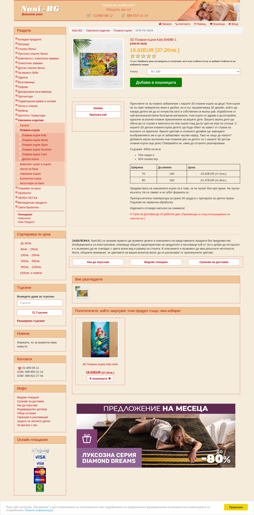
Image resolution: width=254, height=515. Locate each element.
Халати (24, 125)
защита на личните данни (33, 421)
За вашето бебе (28, 72)
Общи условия (26, 413)
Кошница (217, 24)
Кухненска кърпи (30, 178)
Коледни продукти (29, 39)
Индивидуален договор (32, 409)
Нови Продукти (26, 222)
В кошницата (100, 378)
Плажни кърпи (30, 130)
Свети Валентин (28, 207)
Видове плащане (28, 397)
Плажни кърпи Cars (34, 154)
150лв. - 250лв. (30, 255)
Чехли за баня (29, 169)
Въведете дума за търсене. (36, 296)
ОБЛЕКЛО (24, 193)
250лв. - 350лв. (30, 261)
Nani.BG (77, 30)
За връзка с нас (27, 425)
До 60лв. (26, 243)
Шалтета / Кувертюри (31, 115)
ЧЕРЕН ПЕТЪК (28, 197)
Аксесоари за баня (32, 183)
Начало (165, 24)
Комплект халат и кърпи (35, 164)
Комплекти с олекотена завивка (38, 58)
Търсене (39, 312)
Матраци (23, 44)
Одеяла (23, 77)
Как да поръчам (27, 405)
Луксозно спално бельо (33, 53)
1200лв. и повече (31, 273)
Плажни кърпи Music (35, 140)
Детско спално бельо (31, 68)
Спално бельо (27, 49)
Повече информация (40, 510)
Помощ (200, 24)
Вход (233, 24)
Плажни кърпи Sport (35, 144)
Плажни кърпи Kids (34, 135)
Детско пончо (30, 159)
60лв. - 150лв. (29, 249)
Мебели (23, 110)
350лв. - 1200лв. (31, 267)
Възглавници (26, 82)
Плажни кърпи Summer (37, 149)
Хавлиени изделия (31, 120)
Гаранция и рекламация (32, 417)
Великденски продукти (32, 202)
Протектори (25, 96)
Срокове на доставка (213, 262)
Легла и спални (28, 106)
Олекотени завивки (30, 63)
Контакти (183, 24)
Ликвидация (25, 214)
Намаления (24, 218)
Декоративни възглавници (34, 91)
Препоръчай (98, 114)
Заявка (98, 108)
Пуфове (23, 87)
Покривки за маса (29, 188)
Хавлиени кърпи (30, 173)
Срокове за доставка (30, 401)
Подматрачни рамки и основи (37, 101)
